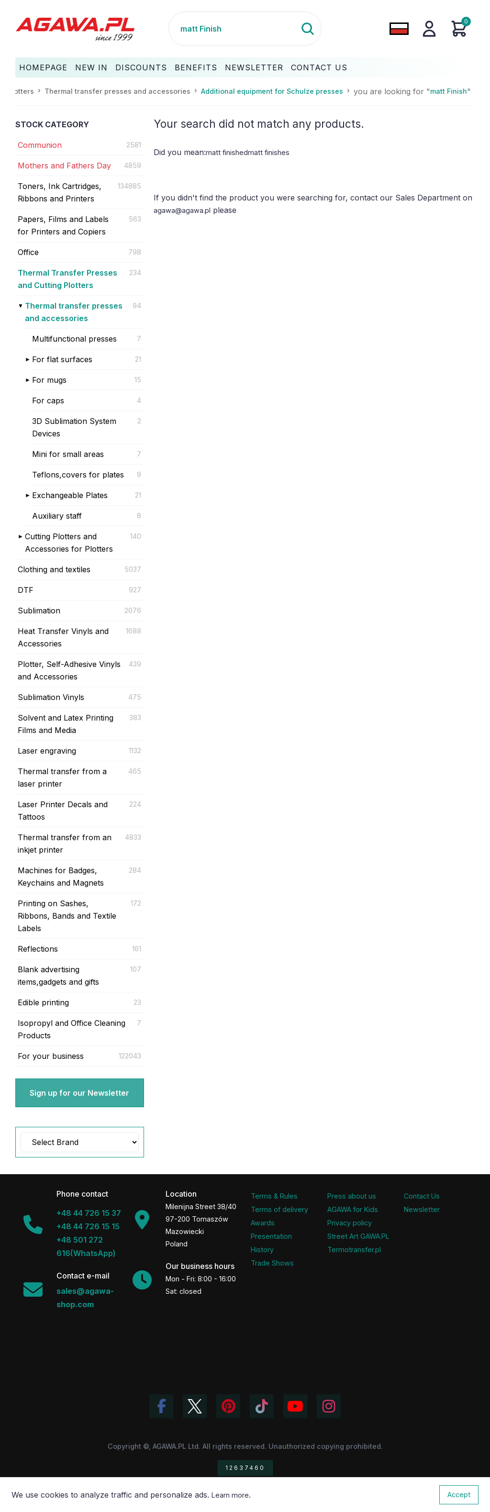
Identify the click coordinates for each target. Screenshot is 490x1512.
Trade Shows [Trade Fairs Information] (272, 1263)
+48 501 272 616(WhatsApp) (86, 1246)
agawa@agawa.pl (182, 210)
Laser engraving (47, 751)
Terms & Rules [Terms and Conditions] (274, 1196)
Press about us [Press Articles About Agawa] (351, 1196)
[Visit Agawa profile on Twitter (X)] (195, 1406)
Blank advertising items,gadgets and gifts (58, 976)
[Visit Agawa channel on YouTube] (295, 1406)
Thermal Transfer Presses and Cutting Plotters (67, 279)
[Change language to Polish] (399, 28)
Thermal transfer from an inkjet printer (64, 844)
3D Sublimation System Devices (74, 427)
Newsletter (254, 67)
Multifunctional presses (74, 339)
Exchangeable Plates (70, 495)
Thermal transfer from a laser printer (62, 778)
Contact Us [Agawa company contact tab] (422, 1196)
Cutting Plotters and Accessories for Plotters (69, 543)
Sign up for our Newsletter (79, 1093)
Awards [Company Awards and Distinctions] (263, 1223)
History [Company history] (262, 1249)
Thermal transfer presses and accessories (73, 312)
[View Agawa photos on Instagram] (329, 1406)
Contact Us (319, 67)
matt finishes (269, 152)
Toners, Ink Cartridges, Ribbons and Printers (59, 192)
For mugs (49, 380)
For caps (48, 400)
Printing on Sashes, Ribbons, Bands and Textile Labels (67, 916)
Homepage (43, 67)
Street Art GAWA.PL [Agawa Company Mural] (358, 1236)
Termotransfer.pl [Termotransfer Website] (354, 1249)
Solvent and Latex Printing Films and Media (65, 724)
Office (28, 252)
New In (91, 67)
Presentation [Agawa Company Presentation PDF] (271, 1236)
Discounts (141, 67)
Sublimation (39, 610)
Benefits (196, 67)
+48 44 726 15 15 (88, 1226)
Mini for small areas (68, 454)
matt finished (227, 152)
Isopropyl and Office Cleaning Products (71, 1029)
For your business (51, 1056)
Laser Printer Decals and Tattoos (63, 811)
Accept (458, 1494)
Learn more (230, 1495)
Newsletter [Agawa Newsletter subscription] (422, 1209)
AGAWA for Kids (352, 1209)
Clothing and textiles (54, 569)
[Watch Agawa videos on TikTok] (262, 1406)
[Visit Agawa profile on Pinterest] (228, 1406)
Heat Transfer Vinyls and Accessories (63, 637)
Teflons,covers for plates (78, 474)
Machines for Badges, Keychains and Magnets (61, 877)
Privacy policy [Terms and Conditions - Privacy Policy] (349, 1223)
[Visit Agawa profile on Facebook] (161, 1406)
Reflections (38, 949)
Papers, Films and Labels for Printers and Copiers (63, 225)
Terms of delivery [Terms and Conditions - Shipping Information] (279, 1209)
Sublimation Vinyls (51, 697)
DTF (25, 590)
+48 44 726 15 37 (88, 1213)
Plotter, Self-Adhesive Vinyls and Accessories (69, 670)
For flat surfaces (62, 359)
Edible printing (43, 1002)
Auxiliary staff (57, 516)
